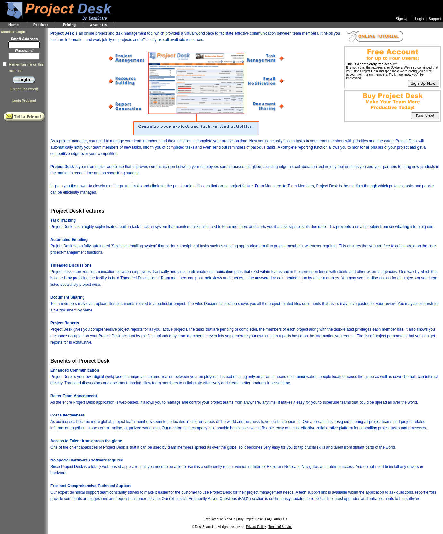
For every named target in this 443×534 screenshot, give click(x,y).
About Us (280, 519)
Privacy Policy (256, 527)
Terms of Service (280, 527)
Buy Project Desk (250, 519)
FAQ (268, 519)
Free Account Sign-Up (219, 519)
